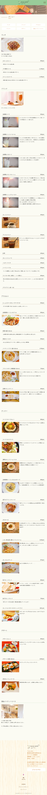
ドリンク (23, 24)
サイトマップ (23, 789)
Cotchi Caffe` (22, 793)
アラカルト (38, 24)
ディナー (9, 28)
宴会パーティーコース (38, 28)
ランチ (8, 24)
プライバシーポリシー (23, 786)
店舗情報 (23, 784)
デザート (23, 28)
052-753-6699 (36, 769)
